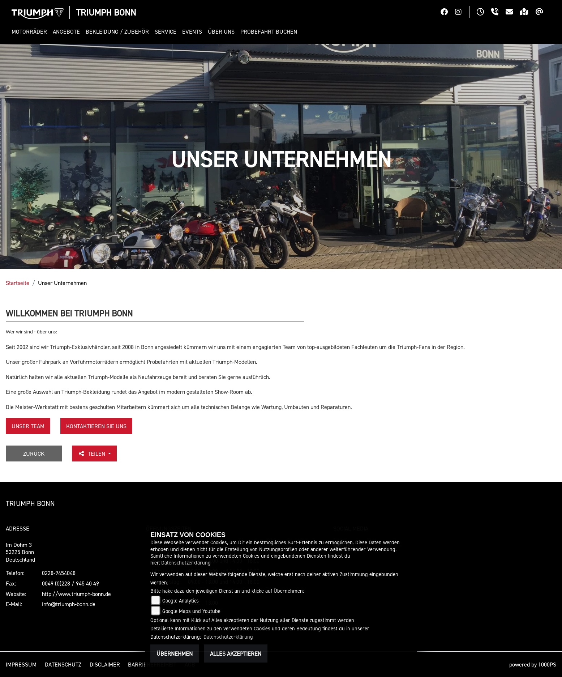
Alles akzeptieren (235, 653)
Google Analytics (180, 600)
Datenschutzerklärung (186, 562)
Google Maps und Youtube (191, 611)
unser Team (28, 426)
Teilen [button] (92, 453)
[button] (31, 31)
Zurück (33, 453)
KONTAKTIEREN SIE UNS (96, 426)
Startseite (17, 282)
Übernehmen (174, 653)
